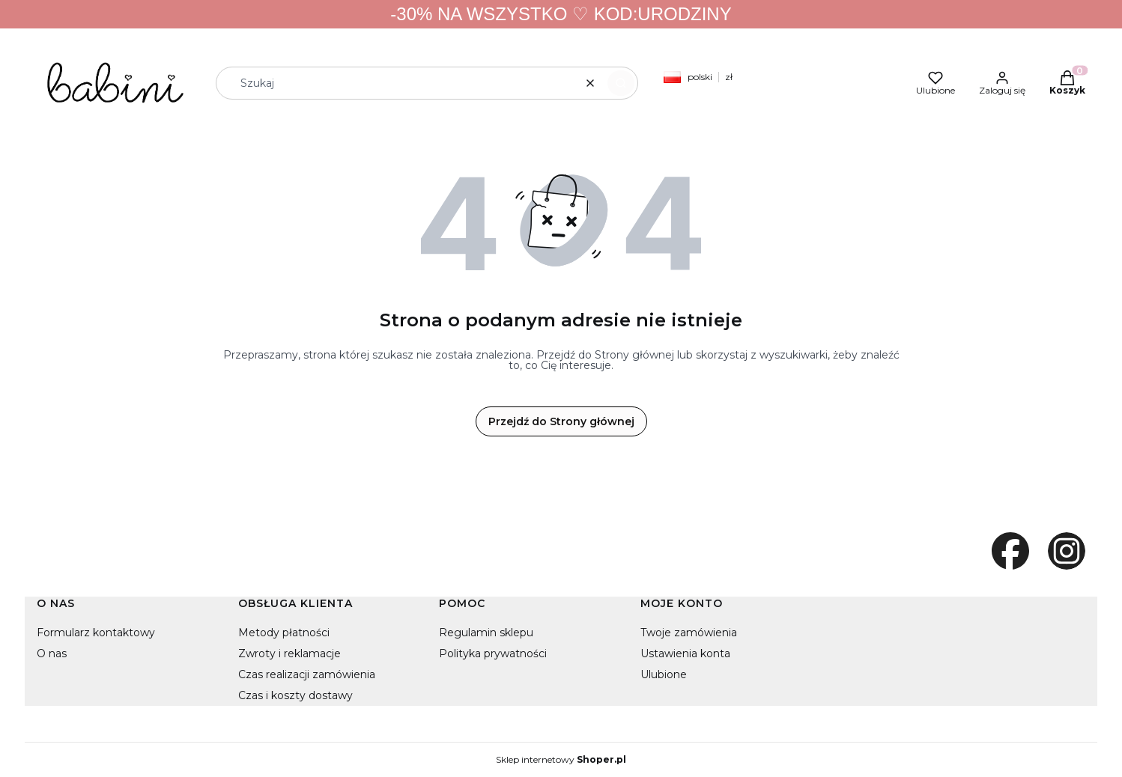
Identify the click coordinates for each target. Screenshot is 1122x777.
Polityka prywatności (493, 653)
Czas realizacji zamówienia (306, 674)
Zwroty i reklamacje (289, 653)
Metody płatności (284, 632)
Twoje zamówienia (688, 632)
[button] (620, 83)
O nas (52, 653)
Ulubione (663, 674)
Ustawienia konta (685, 653)
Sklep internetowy (561, 760)
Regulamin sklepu (486, 632)
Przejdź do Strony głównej (561, 421)
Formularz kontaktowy (96, 632)
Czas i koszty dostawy (295, 695)
